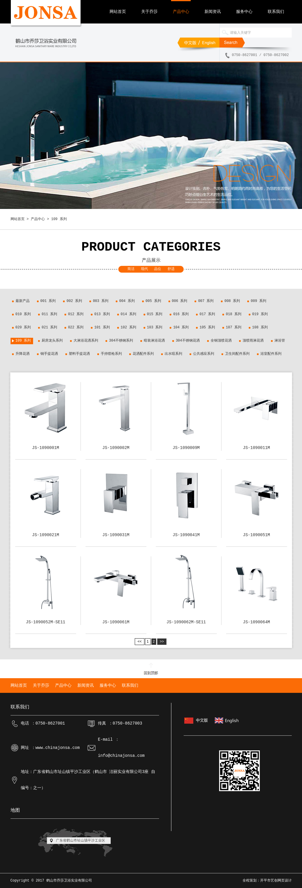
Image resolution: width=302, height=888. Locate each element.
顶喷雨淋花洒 (253, 341)
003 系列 (100, 301)
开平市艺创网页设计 (276, 881)
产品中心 (181, 11)
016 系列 (181, 314)
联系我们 (276, 11)
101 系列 (102, 327)
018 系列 (233, 314)
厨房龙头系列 (52, 341)
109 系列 (23, 341)
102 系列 (128, 327)
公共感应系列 (203, 354)
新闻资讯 (212, 11)
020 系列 (23, 327)
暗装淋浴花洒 (154, 341)
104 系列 (181, 327)
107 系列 (233, 327)
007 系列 (206, 301)
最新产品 (23, 301)
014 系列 (128, 314)
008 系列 (232, 301)
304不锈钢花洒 (188, 341)
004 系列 (127, 301)
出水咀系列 (173, 354)
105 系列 (207, 327)
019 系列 (260, 314)
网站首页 (118, 11)
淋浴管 (279, 341)
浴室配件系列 (270, 354)
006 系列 (179, 301)
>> (162, 641)
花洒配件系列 (143, 354)
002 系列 (74, 301)
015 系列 (155, 314)
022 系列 (75, 327)
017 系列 (207, 314)
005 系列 (153, 301)
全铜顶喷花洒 (221, 341)
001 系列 (48, 301)
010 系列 (23, 314)
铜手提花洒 (49, 354)
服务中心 (244, 11)
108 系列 (260, 327)
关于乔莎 (149, 11)
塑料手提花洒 (79, 354)
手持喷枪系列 (111, 354)
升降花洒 (23, 354)
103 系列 (155, 327)
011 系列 (49, 314)
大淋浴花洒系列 (86, 341)
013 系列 (102, 314)
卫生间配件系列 (237, 354)
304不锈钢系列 (121, 341)
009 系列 (258, 301)
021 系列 (49, 327)
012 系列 (75, 314)
